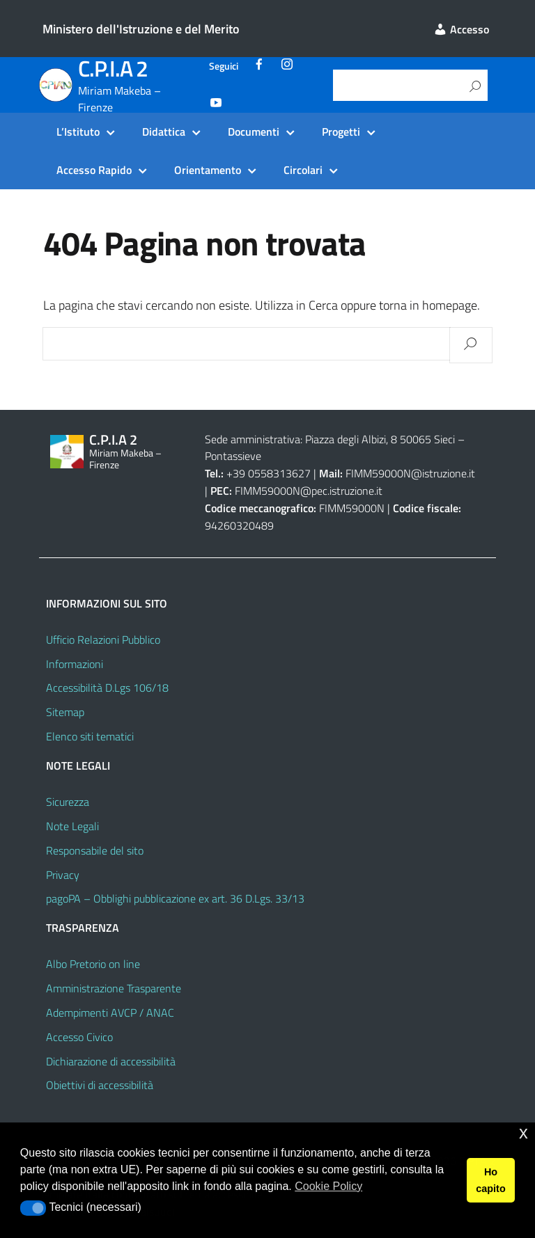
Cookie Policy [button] (328, 1186)
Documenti (253, 131)
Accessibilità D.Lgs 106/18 (107, 687)
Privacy (62, 874)
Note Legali (72, 826)
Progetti (341, 131)
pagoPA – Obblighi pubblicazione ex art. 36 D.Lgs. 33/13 (175, 898)
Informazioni (74, 664)
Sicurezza (67, 801)
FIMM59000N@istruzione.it (410, 473)
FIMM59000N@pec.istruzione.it (308, 490)
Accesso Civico (79, 1037)
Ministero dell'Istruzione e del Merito (141, 28)
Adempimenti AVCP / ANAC (110, 1012)
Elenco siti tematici (90, 736)
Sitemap (65, 712)
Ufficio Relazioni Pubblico (103, 639)
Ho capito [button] (490, 1180)
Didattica (163, 131)
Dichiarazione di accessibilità (111, 1061)
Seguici (223, 66)
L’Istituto (78, 131)
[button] (33, 1208)
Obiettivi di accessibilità (99, 1085)
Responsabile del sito (95, 850)
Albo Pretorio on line (93, 963)
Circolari (303, 169)
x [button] (523, 1132)
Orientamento (207, 169)
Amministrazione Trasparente (113, 988)
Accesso (461, 29)
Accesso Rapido (94, 169)
